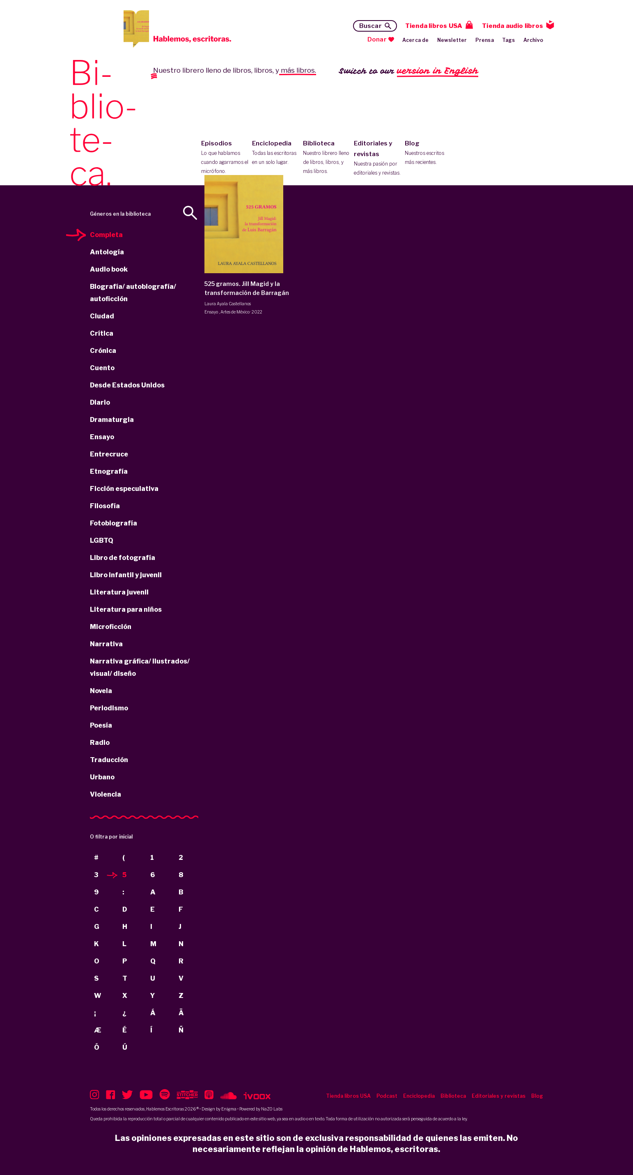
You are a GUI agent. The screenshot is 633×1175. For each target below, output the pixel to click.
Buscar (370, 26)
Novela (101, 691)
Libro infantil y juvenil (126, 575)
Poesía (101, 725)
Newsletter (452, 40)
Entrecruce (109, 454)
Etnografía (109, 471)
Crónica (103, 351)
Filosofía (105, 506)
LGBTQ (101, 540)
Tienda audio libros (512, 26)
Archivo (533, 40)
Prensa (484, 40)
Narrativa (106, 644)
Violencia (105, 794)
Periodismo (109, 708)
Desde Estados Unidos (127, 385)
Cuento (102, 368)
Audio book (109, 269)
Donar (377, 39)
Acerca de (415, 40)
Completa (106, 235)
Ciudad (102, 316)
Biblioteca (326, 158)
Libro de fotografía (122, 558)
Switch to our (408, 71)
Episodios (224, 158)
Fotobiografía (113, 523)
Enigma (228, 1108)
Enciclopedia (275, 153)
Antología (107, 252)
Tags (508, 40)
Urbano (102, 777)
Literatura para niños (126, 609)
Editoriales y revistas (377, 158)
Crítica (101, 333)
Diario (100, 402)
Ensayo (102, 437)
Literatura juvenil (119, 592)
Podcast (386, 1096)
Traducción (109, 760)
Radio (100, 742)
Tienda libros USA (433, 26)
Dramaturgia (112, 420)
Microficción (110, 627)
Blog (428, 153)
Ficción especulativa (124, 489)
